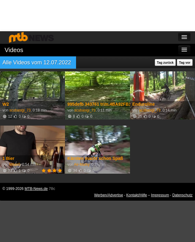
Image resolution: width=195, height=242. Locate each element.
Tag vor (184, 62)
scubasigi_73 (19, 110)
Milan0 (14, 164)
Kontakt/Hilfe (136, 195)
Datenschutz (182, 195)
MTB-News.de (36, 189)
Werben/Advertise (108, 195)
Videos (14, 50)
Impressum (160, 195)
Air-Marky (82, 164)
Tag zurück (165, 62)
